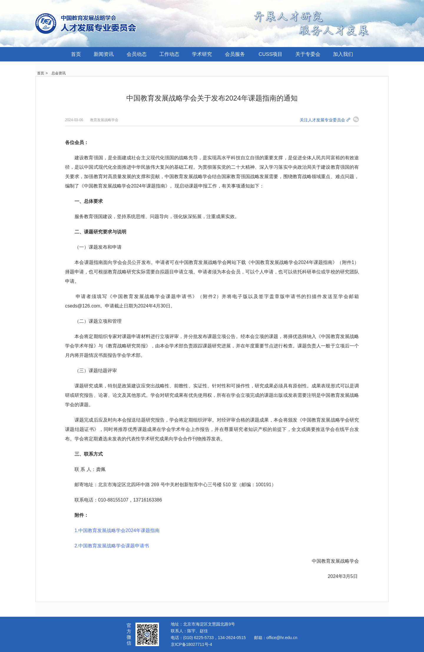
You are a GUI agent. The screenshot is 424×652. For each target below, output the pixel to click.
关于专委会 (307, 54)
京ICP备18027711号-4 (191, 644)
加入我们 (343, 54)
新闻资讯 (104, 54)
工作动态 (169, 54)
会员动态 (137, 54)
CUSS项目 (270, 54)
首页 (76, 54)
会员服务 (235, 54)
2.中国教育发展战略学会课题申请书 (111, 545)
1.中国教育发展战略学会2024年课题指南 (117, 530)
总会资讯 (59, 73)
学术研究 (202, 54)
